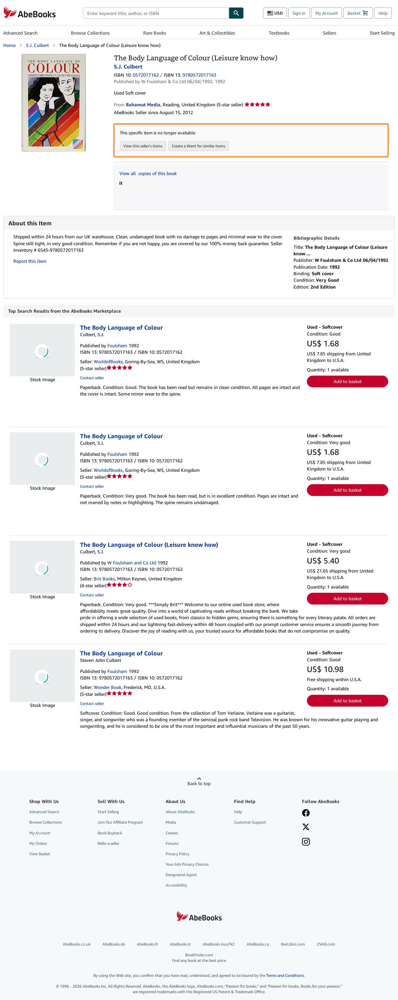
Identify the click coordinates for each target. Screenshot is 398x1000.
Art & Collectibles (217, 33)
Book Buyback (110, 832)
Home (9, 45)
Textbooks (279, 33)
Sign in (299, 13)
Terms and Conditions (285, 975)
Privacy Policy (177, 853)
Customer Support (250, 822)
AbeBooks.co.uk (76, 944)
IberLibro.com (293, 944)
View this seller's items (142, 145)
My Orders (38, 843)
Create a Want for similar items (198, 145)
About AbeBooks (180, 811)
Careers (172, 832)
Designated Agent (181, 874)
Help (383, 13)
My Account (326, 13)
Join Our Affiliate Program (120, 822)
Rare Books (154, 33)
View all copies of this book (148, 173)
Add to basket (348, 381)
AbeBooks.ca (258, 944)
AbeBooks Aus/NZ (219, 944)
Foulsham (117, 345)
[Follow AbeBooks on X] (306, 827)
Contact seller (92, 377)
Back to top (199, 783)
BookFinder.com (199, 957)
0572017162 (146, 75)
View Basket (39, 853)
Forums (172, 843)
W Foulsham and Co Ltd (131, 562)
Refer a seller (108, 843)
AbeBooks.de (114, 944)
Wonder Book (107, 687)
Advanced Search (20, 33)
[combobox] (156, 13)
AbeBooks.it (180, 944)
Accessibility (176, 885)
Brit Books (104, 578)
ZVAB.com (326, 944)
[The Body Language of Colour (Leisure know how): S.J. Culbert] (53, 57)
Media (171, 822)
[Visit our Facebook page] (306, 813)
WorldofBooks (108, 361)
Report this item (30, 261)
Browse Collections (90, 33)
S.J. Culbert (37, 45)
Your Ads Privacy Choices (187, 864)
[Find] (236, 13)
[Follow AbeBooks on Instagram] (306, 842)
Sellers (329, 33)
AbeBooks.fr (147, 944)
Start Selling (382, 33)
